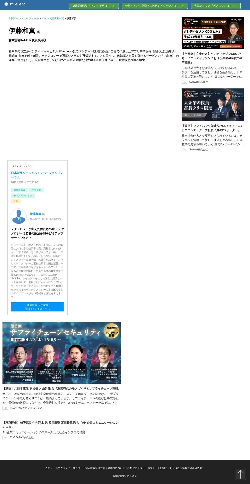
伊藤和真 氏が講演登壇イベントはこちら (37, 307)
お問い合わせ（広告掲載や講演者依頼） (182, 468)
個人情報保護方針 (95, 468)
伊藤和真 (35, 214)
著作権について (116, 468)
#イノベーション (21, 166)
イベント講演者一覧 (52, 18)
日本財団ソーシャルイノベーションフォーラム (37, 175)
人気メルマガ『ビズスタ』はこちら (215, 5)
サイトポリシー (148, 468)
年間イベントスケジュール (24, 18)
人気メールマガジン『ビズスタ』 (64, 468)
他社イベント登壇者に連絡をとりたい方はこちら (154, 5)
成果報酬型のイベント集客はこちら (93, 5)
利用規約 (132, 468)
